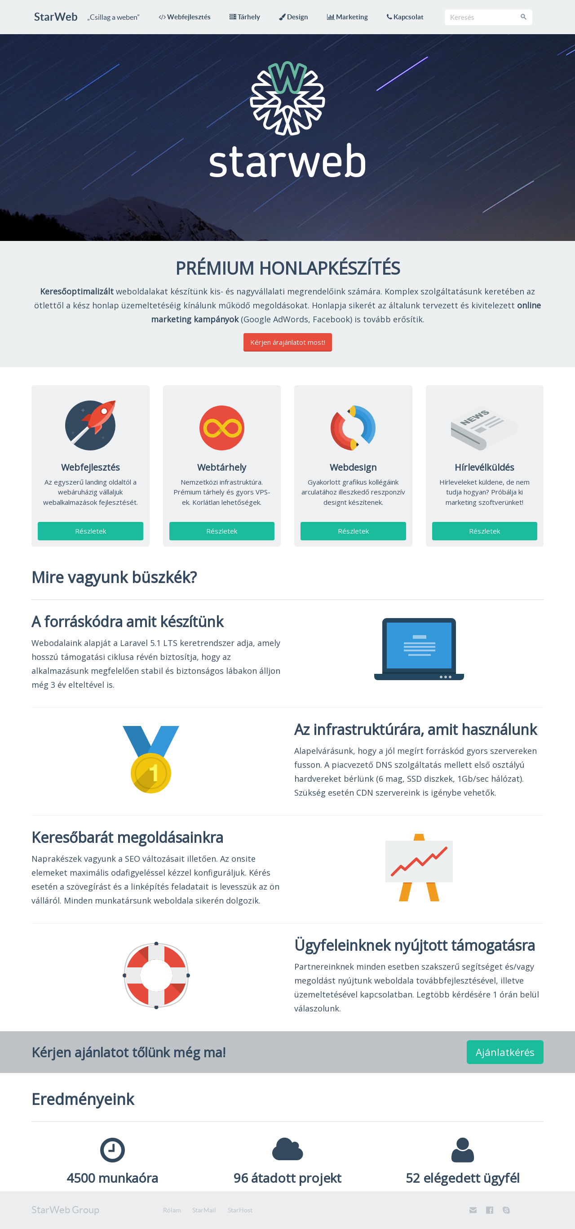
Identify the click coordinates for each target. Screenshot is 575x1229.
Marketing (347, 17)
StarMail (204, 1210)
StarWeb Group (65, 1210)
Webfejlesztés (185, 17)
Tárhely (245, 17)
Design (293, 17)
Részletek (90, 530)
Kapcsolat (405, 17)
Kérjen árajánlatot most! (287, 342)
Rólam (172, 1210)
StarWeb (56, 17)
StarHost (240, 1210)
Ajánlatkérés (505, 1052)
